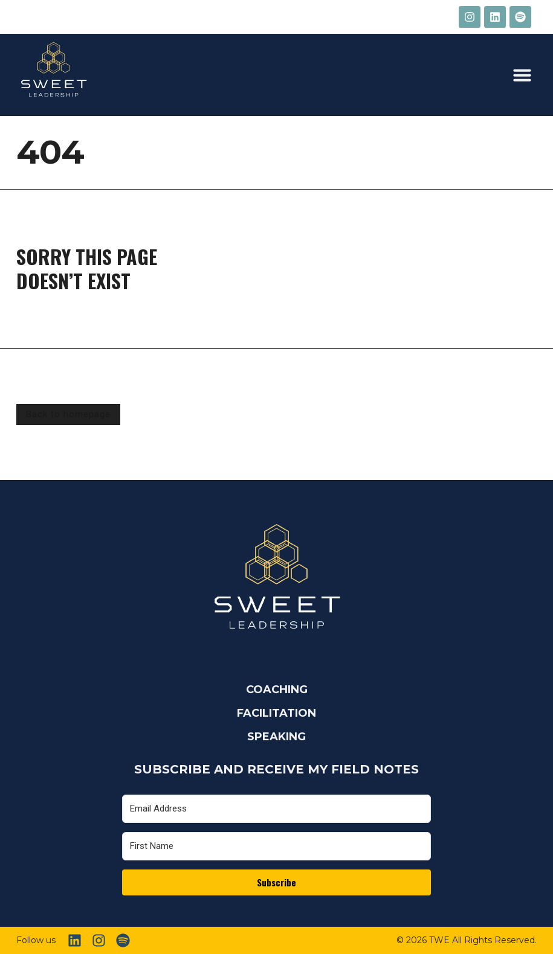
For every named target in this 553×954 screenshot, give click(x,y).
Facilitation (276, 713)
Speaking (276, 736)
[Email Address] (276, 809)
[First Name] (276, 846)
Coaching (277, 689)
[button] (522, 74)
